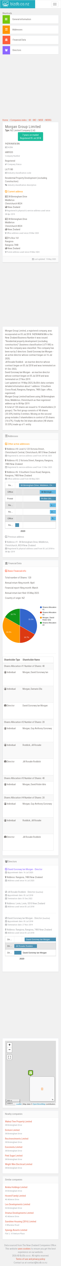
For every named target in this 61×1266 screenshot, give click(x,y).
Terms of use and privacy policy (30, 1259)
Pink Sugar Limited (13, 1155)
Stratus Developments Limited (19, 1212)
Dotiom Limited (12, 1130)
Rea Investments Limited (16, 1138)
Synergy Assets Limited (16, 1230)
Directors (17, 50)
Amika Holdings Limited (16, 1187)
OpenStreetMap (39, 1104)
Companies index (18, 120)
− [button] (9, 1050)
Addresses (17, 29)
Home (5, 120)
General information (21, 19)
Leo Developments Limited (17, 1204)
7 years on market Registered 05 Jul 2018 (30, 136)
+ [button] (9, 1045)
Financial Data (19, 39)
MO (34, 120)
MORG (48, 120)
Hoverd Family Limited (15, 1195)
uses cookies (24, 1248)
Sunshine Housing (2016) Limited (20, 1221)
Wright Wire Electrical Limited (18, 1164)
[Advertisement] (30, 88)
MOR (41, 120)
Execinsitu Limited (13, 1147)
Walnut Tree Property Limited (18, 1121)
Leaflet (18, 1104)
